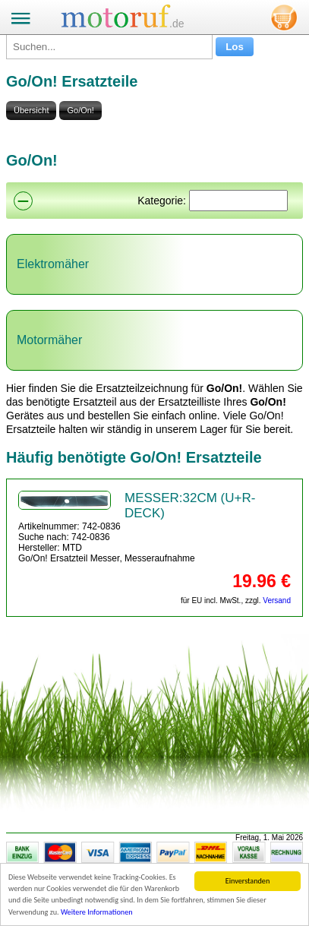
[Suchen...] (109, 46)
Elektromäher (53, 264)
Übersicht (31, 110)
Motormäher (49, 339)
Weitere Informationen (97, 912)
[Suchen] (238, 200)
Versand (277, 600)
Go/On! (80, 110)
